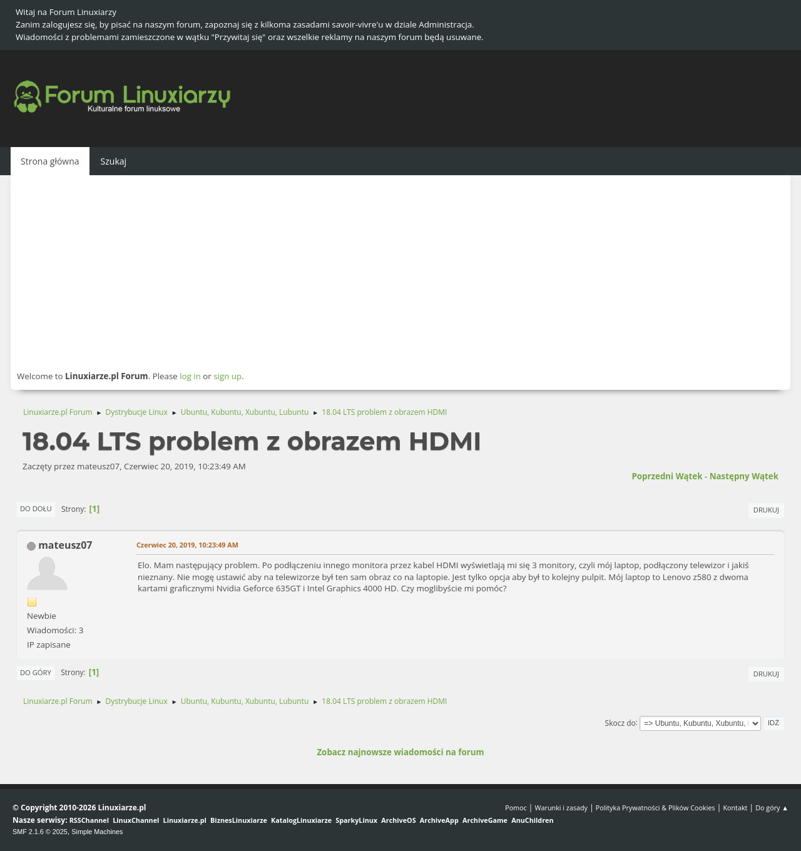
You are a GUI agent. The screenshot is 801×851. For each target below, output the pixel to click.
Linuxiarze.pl (185, 820)
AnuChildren (532, 820)
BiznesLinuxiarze (238, 820)
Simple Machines (97, 831)
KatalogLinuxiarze (301, 820)
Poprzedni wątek (666, 476)
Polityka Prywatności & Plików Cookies (655, 807)
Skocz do (620, 722)
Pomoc (516, 807)
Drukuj (766, 509)
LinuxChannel (136, 820)
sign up (227, 376)
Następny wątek (744, 476)
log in (190, 376)
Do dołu (36, 508)
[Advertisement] (400, 272)
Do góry (35, 672)
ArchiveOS (398, 820)
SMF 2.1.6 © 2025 (40, 831)
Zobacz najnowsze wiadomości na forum (400, 752)
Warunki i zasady (561, 807)
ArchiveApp (439, 820)
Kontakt (735, 807)
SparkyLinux (356, 820)
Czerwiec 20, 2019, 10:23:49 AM (187, 544)
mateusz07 (65, 545)
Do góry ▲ (771, 807)
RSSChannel (89, 820)
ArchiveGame (485, 820)
